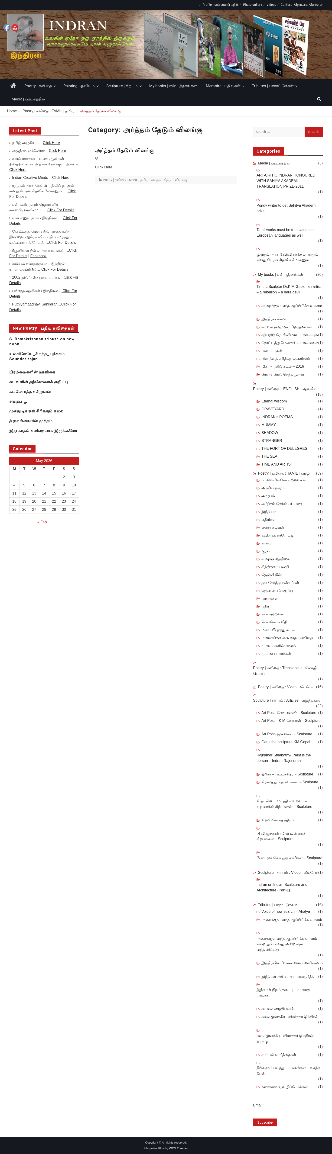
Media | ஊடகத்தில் (28, 99)
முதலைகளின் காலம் (278, 646)
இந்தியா (268, 512)
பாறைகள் (269, 598)
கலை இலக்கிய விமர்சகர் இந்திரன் (290, 1017)
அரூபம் (268, 496)
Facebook (38, 256)
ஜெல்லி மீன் (271, 575)
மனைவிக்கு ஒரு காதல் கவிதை (287, 638)
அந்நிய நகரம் (273, 488)
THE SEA (269, 456)
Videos (271, 5)
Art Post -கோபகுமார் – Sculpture (288, 713)
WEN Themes (178, 1148)
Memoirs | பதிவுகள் (223, 86)
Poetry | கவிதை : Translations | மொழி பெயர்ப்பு (285, 670)
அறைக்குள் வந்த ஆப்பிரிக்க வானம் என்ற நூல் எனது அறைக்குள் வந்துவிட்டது (287, 943)
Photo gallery (252, 5)
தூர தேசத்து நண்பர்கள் (280, 583)
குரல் (265, 551)
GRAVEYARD (272, 409)
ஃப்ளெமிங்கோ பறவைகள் (283, 480)
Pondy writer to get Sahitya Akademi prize (286, 208)
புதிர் (265, 606)
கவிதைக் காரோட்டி (277, 535)
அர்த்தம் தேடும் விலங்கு (124, 150)
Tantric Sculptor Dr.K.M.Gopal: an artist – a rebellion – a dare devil (289, 289)
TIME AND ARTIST (277, 464)
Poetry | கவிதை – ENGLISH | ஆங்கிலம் (286, 389)
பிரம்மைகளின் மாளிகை (32, 372)
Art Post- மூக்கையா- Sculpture (286, 734)
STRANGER (271, 441)
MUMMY (268, 425)
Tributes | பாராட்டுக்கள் (272, 86)
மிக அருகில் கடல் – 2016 (282, 366)
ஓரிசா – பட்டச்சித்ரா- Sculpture (287, 774)
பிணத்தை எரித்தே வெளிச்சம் (285, 358)
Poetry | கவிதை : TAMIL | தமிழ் (125, 180)
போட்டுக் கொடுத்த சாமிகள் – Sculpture (289, 858)
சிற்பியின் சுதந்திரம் (277, 820)
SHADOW (269, 433)
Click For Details (60, 210)
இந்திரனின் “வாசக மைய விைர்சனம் (292, 963)
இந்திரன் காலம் (274, 319)
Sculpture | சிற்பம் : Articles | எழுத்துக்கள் (287, 700)
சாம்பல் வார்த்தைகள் (278, 1055)
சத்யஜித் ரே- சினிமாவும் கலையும (289, 335)
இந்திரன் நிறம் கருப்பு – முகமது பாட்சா (283, 992)
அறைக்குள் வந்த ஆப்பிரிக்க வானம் (291, 919)
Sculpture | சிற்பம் (122, 86)
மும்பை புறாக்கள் (276, 654)
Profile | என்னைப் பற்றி (220, 5)
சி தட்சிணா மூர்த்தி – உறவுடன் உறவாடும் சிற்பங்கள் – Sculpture (284, 804)
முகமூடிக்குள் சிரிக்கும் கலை (36, 411)
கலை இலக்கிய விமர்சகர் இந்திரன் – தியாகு (287, 1038)
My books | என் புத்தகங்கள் (173, 86)
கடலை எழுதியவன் (277, 1009)
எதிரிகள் (268, 519)
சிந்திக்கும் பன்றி (275, 567)
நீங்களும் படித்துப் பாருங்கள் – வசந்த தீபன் (288, 1070)
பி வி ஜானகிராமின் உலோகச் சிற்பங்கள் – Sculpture (281, 836)
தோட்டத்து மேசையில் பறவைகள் (289, 343)
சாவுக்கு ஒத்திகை (275, 559)
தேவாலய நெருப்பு (277, 590)
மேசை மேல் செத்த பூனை (282, 374)
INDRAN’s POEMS (277, 417)
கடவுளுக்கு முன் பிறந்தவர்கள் (286, 327)
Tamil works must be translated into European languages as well (286, 232)
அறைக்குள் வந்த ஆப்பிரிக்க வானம (291, 306)
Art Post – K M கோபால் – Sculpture (291, 721)
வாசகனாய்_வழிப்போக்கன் (284, 1087)
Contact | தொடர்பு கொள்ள (302, 5)
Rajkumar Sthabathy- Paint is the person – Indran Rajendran (284, 758)
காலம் (266, 543)
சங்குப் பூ (18, 401)
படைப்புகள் (271, 351)
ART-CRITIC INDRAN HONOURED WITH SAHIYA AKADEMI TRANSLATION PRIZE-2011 (286, 180)
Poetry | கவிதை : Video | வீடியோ (286, 687)
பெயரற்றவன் (272, 614)
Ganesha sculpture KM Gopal (285, 742)
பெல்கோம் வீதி (274, 622)
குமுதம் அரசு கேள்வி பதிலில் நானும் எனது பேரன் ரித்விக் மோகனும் (287, 257)
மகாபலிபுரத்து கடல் (278, 630)
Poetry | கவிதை (38, 86)
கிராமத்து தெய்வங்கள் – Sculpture (289, 782)
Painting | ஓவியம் (79, 86)
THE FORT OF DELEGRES (284, 448)
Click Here (51, 143)
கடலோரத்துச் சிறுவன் (30, 391)
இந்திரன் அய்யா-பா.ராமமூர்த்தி (288, 976)
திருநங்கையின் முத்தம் (31, 420)
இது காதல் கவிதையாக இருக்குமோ (43, 430)
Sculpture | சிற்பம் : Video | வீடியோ (288, 872)
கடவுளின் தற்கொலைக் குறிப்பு (38, 381)
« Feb (42, 522)
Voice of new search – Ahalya (285, 911)
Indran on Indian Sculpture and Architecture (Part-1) (282, 887)
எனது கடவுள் (272, 527)
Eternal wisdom (274, 401)
